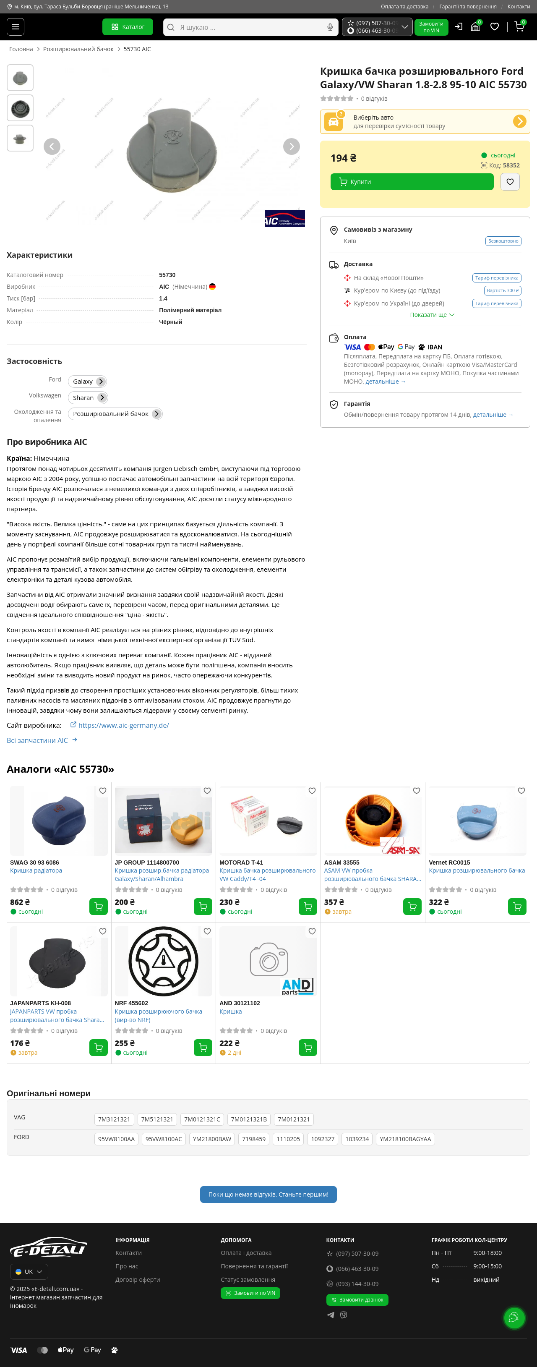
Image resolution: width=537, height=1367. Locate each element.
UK (29, 1272)
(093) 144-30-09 (352, 1284)
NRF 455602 (131, 1003)
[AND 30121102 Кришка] (268, 961)
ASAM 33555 (342, 862)
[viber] (343, 1316)
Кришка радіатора (36, 870)
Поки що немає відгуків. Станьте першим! (268, 1194)
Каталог (128, 27)
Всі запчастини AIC (42, 740)
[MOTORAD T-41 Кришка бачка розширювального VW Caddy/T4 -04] (268, 821)
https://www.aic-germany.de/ (119, 725)
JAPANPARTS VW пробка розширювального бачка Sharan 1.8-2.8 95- (56, 1015)
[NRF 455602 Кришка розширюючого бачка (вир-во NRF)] (164, 961)
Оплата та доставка (404, 6)
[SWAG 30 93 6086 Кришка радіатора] (59, 821)
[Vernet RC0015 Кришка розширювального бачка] (478, 821)
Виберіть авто (374, 117)
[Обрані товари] (496, 27)
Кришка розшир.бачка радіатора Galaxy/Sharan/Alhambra (162, 874)
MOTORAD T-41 (241, 862)
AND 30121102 (239, 1003)
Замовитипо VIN (431, 27)
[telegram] (330, 1316)
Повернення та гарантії (254, 1266)
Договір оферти (137, 1279)
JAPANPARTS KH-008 (40, 1003)
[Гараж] (476, 27)
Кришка (230, 1011)
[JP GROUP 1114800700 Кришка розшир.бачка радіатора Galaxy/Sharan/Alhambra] (164, 821)
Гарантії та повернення (468, 6)
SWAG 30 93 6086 (34, 862)
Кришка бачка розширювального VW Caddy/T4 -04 (267, 874)
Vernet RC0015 (449, 862)
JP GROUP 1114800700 (147, 862)
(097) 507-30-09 (352, 1253)
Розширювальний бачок (78, 49)
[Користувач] (458, 26)
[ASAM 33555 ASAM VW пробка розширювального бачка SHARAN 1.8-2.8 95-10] (373, 821)
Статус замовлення (248, 1279)
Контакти (519, 6)
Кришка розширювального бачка (477, 870)
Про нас (126, 1266)
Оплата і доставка (246, 1253)
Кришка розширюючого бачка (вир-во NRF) (159, 1015)
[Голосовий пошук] (330, 27)
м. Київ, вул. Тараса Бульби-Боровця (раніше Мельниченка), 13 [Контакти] (88, 6)
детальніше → (386, 381)
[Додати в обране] (510, 182)
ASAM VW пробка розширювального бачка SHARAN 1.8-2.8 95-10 (372, 874)
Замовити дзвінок (357, 1299)
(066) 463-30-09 (352, 1269)
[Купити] (98, 906)
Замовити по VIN (250, 1292)
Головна (21, 49)
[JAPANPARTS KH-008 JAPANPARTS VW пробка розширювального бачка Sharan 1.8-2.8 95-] (59, 961)
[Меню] (15, 27)
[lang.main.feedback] (513, 1317)
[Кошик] (520, 27)
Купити (355, 182)
